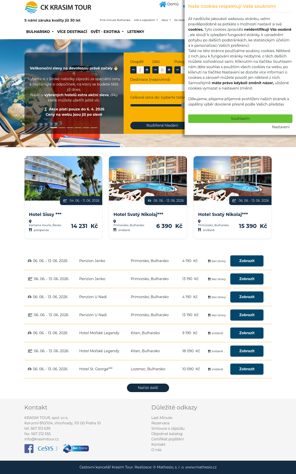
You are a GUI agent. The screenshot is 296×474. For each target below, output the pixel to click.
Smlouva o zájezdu (168, 428)
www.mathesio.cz (200, 467)
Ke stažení (181, 20)
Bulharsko (38, 32)
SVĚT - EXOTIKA (106, 32)
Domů (169, 4)
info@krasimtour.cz (41, 439)
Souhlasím (240, 118)
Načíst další (148, 388)
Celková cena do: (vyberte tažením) (161, 97)
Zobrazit (247, 261)
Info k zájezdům (145, 20)
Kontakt (158, 444)
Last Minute (161, 418)
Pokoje (180, 62)
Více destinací (72, 32)
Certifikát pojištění (167, 439)
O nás (156, 450)
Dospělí (137, 62)
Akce (165, 20)
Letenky (135, 32)
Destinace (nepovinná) (150, 79)
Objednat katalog (167, 434)
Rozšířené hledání (162, 125)
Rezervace (160, 423)
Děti (156, 62)
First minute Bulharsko (115, 20)
